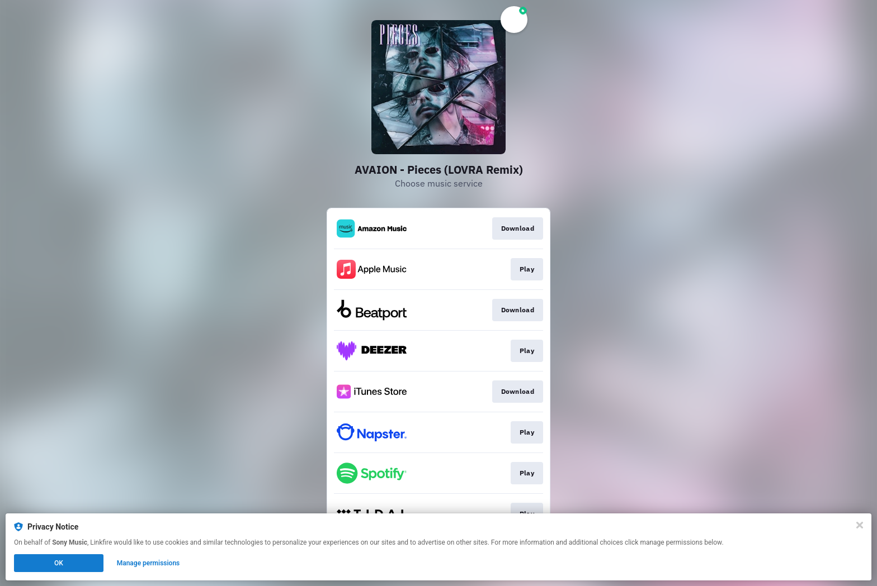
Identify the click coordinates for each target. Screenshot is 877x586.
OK (58, 563)
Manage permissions (148, 563)
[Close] (860, 525)
